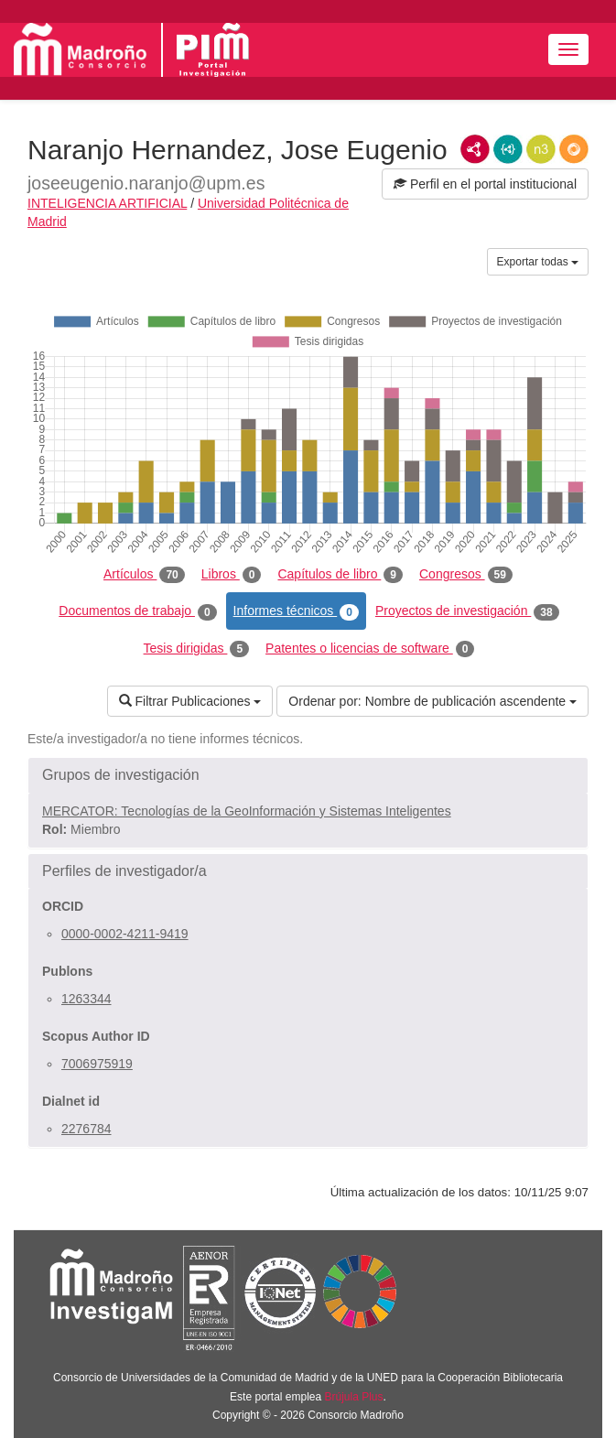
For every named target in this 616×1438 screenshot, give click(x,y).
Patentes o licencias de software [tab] (369, 649)
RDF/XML (475, 149)
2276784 (86, 1128)
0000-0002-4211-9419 (125, 933)
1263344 (86, 998)
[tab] (308, 775)
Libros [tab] (231, 575)
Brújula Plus (354, 1396)
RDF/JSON (574, 149)
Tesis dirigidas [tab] (197, 649)
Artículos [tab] (144, 575)
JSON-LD (508, 149)
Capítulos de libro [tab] (340, 575)
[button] (308, 775)
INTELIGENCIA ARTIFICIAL (107, 203)
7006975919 (97, 1063)
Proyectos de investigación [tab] (467, 611)
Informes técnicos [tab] (296, 611)
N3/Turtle (541, 149)
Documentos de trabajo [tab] (137, 611)
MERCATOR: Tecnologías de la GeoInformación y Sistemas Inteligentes (246, 811)
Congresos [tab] (466, 575)
